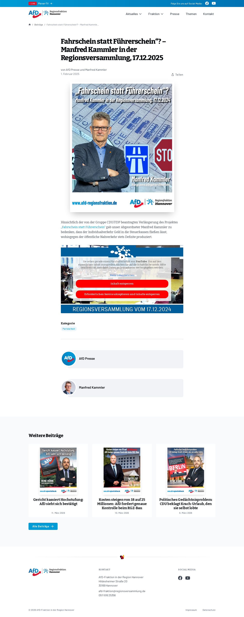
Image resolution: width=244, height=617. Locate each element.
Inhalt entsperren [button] (122, 283)
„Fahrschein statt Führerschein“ (83, 227)
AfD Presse (87, 358)
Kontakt (208, 14)
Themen (191, 14)
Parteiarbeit (69, 328)
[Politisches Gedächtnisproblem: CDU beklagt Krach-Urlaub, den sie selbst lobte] (186, 469)
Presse (174, 14)
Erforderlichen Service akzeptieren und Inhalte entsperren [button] (122, 294)
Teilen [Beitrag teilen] (177, 74)
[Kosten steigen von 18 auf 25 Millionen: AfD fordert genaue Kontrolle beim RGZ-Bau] (122, 469)
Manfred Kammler (92, 387)
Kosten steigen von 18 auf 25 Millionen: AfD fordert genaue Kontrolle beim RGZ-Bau (122, 504)
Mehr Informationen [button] (122, 275)
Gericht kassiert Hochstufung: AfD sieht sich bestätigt (58, 502)
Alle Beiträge (43, 526)
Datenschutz (209, 609)
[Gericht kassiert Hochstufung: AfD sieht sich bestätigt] (58, 469)
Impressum (191, 609)
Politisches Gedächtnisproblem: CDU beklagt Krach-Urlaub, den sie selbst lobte (185, 504)
